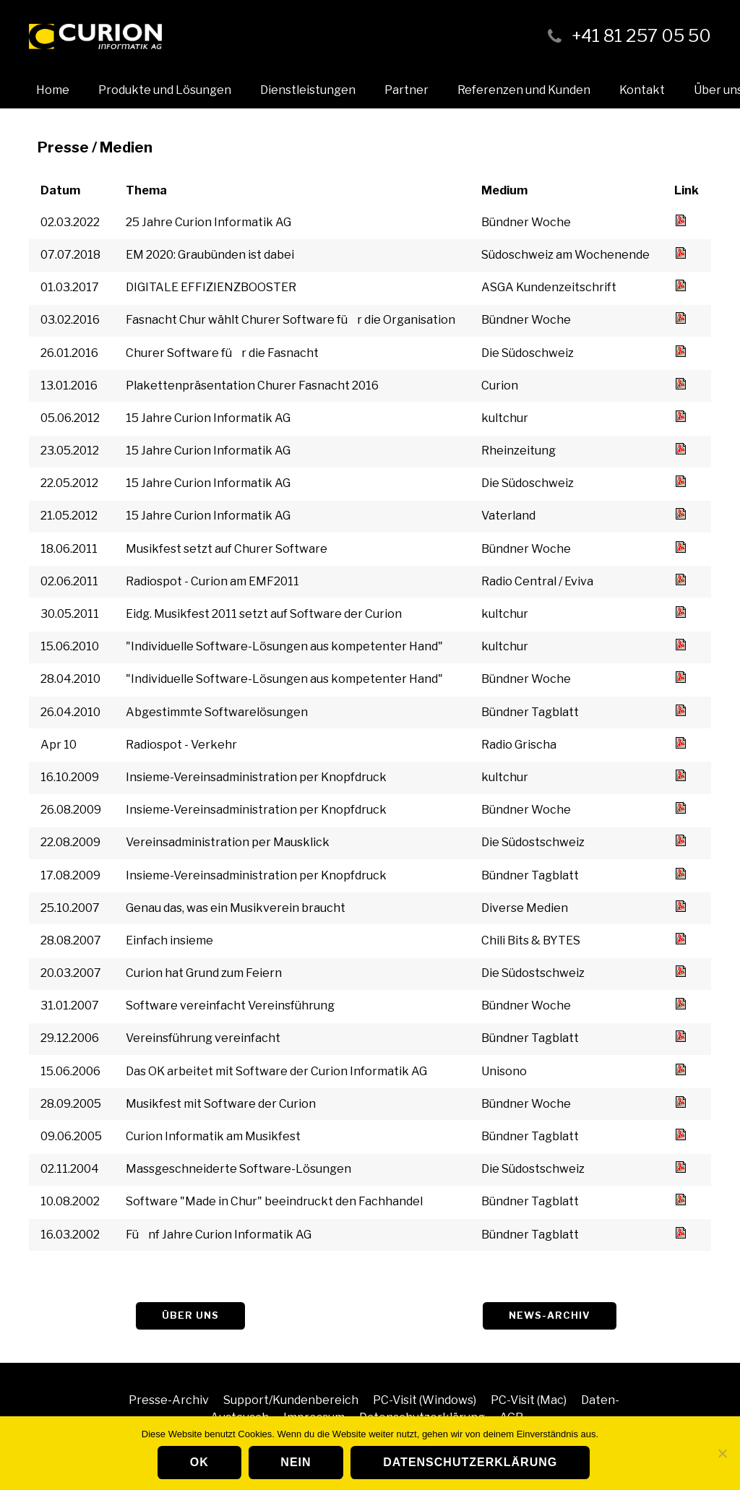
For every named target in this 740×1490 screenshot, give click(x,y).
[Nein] (722, 1453)
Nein (295, 1462)
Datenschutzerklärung (470, 1462)
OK (199, 1462)
